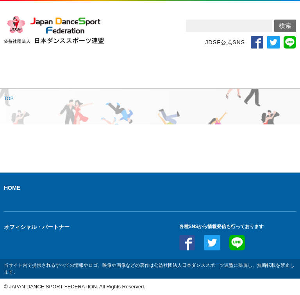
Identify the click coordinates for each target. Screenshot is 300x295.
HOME (12, 188)
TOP (8, 98)
